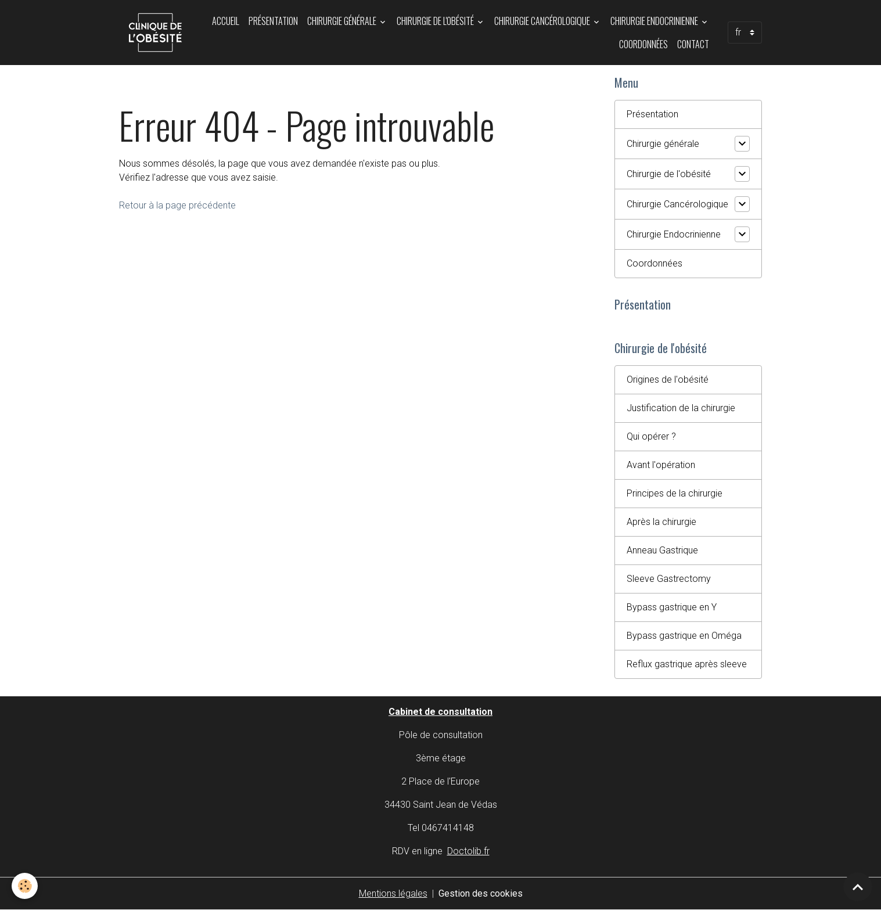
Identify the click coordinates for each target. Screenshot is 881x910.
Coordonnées (643, 44)
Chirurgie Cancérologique (543, 21)
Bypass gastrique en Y (672, 607)
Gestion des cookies (480, 893)
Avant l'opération (661, 464)
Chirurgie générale (342, 21)
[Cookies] (25, 886)
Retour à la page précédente (177, 205)
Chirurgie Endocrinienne (655, 21)
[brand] (155, 33)
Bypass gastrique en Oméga (684, 635)
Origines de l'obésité (668, 379)
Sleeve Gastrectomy (669, 578)
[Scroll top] (857, 886)
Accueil (225, 21)
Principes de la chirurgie (674, 493)
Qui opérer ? (651, 436)
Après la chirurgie (661, 521)
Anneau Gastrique (662, 550)
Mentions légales (393, 893)
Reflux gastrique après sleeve (687, 664)
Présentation (273, 21)
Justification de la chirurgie (681, 407)
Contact (693, 44)
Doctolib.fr (468, 851)
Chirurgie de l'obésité (436, 21)
